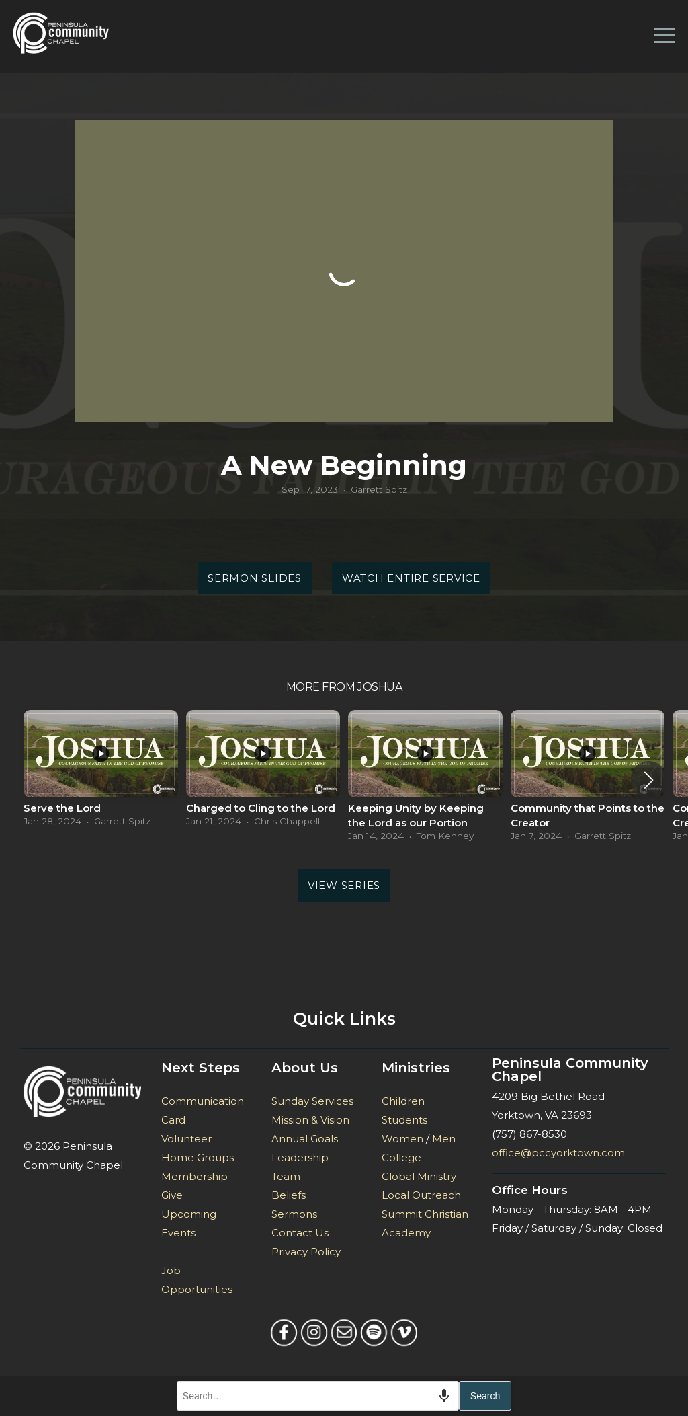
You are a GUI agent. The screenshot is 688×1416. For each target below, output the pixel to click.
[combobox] (318, 1396)
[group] (101, 772)
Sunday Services (312, 1101)
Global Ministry (419, 1176)
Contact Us (300, 1232)
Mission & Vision (310, 1119)
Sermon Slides (255, 578)
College (401, 1157)
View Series (344, 885)
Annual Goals (304, 1138)
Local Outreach (421, 1195)
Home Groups (197, 1157)
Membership (194, 1176)
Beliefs (288, 1195)
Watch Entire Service (411, 578)
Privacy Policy (306, 1251)
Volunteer (186, 1138)
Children (403, 1101)
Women (402, 1138)
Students (404, 1119)
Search (485, 1395)
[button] (649, 780)
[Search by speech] (444, 1395)
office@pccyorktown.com (558, 1152)
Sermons (294, 1214)
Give (172, 1195)
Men (444, 1138)
